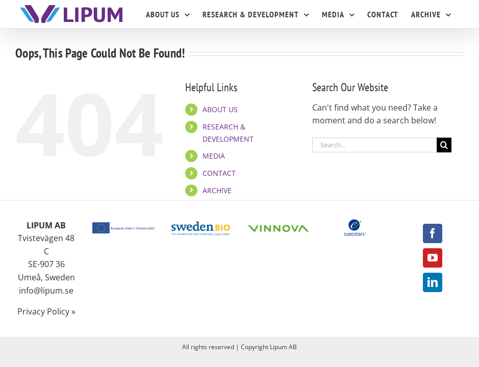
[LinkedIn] (432, 282)
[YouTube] (432, 258)
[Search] (444, 145)
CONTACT (219, 173)
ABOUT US (220, 109)
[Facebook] (432, 233)
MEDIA (214, 156)
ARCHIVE (217, 190)
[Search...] (374, 145)
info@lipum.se (46, 290)
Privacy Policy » (46, 311)
